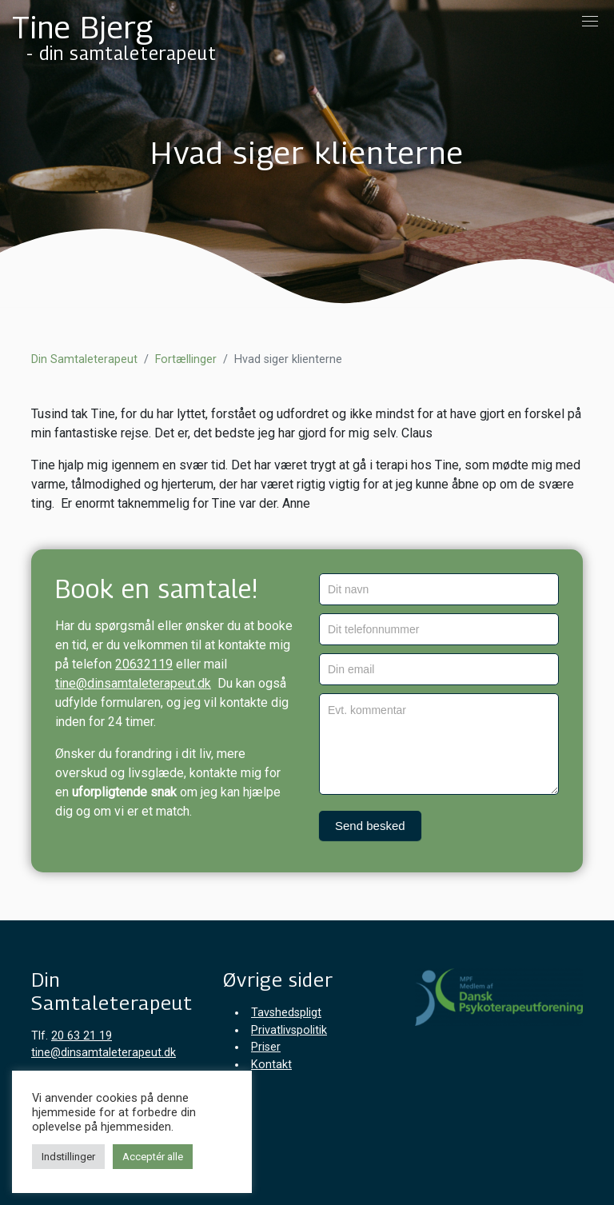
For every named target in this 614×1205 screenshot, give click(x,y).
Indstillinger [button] (68, 1157)
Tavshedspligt (286, 1012)
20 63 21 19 (81, 1036)
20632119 (144, 664)
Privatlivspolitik (289, 1030)
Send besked (370, 825)
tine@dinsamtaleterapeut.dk (133, 683)
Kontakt (271, 1064)
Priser (266, 1047)
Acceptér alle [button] (152, 1157)
